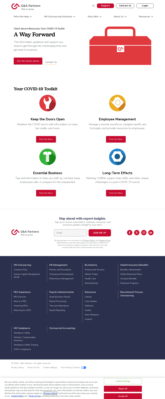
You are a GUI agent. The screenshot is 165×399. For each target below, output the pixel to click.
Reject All (123, 388)
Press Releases (92, 314)
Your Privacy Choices (73, 367)
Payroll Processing (57, 301)
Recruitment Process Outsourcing (131, 294)
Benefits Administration (130, 269)
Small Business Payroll (59, 296)
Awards (88, 319)
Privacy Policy (89, 240)
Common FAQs (20, 269)
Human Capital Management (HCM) (27, 276)
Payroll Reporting (57, 310)
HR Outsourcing (22, 265)
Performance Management (61, 278)
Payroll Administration (61, 292)
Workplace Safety (22, 332)
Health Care (90, 278)
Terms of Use (104, 240)
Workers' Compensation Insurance (25, 339)
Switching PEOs (21, 305)
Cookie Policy (17, 396)
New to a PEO (20, 301)
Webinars (89, 305)
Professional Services (94, 269)
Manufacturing (91, 283)
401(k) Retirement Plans (131, 274)
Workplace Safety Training (26, 344)
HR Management (58, 265)
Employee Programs (129, 283)
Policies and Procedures (60, 269)
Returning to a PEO (22, 310)
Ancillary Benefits (128, 278)
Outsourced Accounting (62, 328)
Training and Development (61, 274)
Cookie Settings (50, 367)
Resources (90, 292)
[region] (82, 388)
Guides (88, 310)
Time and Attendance (59, 305)
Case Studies (91, 301)
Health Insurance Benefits (134, 265)
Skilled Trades (91, 274)
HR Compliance (22, 328)
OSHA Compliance (22, 349)
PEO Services (20, 296)
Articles (88, 296)
